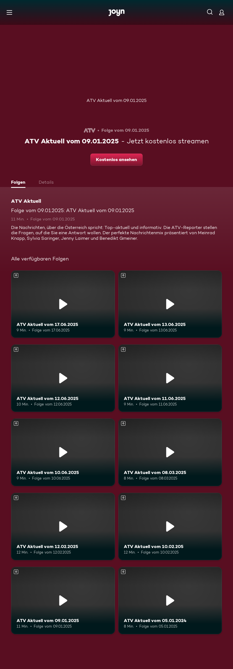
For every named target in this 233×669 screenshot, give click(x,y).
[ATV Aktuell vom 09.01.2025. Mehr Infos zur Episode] (63, 600)
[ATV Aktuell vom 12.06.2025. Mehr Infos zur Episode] (63, 378)
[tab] (19, 183)
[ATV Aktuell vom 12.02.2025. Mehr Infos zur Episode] (63, 526)
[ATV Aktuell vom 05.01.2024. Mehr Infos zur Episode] (170, 600)
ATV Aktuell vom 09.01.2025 (116, 100)
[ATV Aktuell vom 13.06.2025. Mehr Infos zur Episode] (170, 304)
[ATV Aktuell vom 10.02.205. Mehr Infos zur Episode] (170, 526)
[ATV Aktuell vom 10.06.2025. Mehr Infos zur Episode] (63, 452)
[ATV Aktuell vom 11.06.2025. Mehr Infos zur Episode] (170, 378)
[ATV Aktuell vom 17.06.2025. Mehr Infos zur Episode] (63, 304)
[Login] (222, 12)
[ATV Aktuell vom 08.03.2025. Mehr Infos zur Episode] (170, 452)
